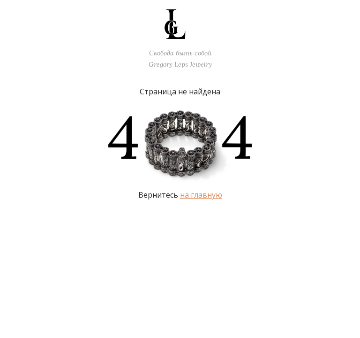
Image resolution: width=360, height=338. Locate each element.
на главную (201, 195)
